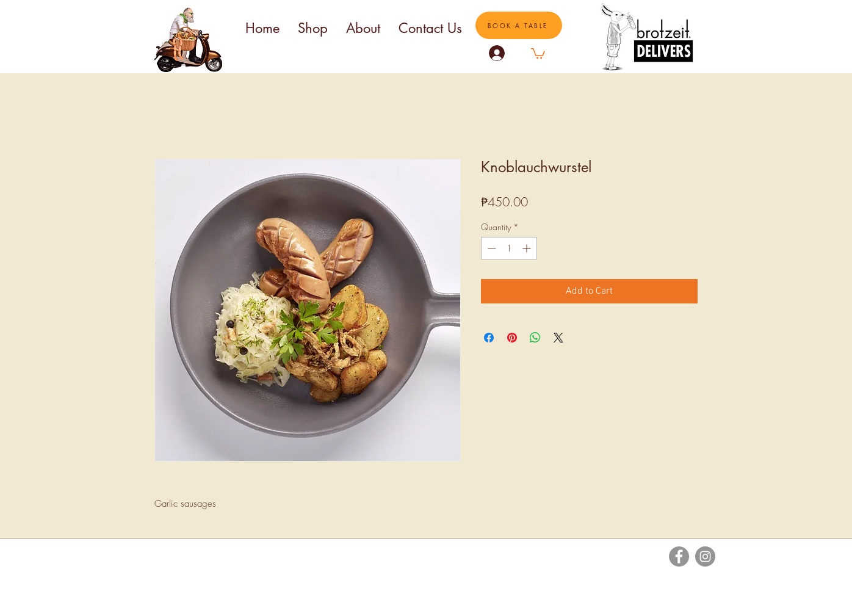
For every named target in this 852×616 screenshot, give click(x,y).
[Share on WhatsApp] (535, 337)
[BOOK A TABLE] (518, 25)
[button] (538, 53)
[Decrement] (490, 248)
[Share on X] (558, 337)
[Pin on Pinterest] (512, 337)
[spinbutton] (509, 248)
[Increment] (527, 248)
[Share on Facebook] (489, 337)
